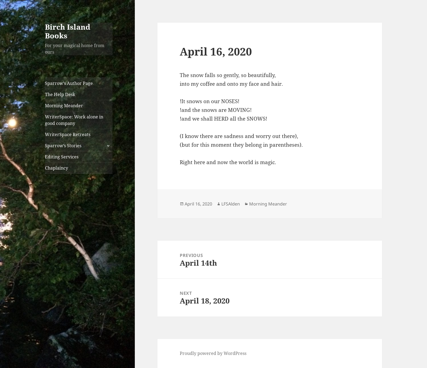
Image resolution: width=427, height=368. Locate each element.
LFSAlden (230, 204)
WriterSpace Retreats (67, 134)
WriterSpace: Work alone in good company (74, 120)
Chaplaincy (56, 168)
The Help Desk (60, 94)
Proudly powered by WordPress (213, 353)
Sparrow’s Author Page (69, 83)
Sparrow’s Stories (63, 146)
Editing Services (61, 157)
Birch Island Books (67, 31)
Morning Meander (64, 106)
